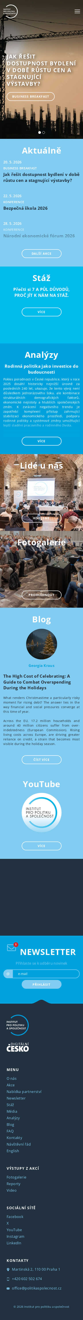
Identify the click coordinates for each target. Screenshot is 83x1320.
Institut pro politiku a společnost (46, 1307)
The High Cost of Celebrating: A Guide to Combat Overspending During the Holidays (37, 682)
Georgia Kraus (41, 665)
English (13, 1150)
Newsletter (16, 1098)
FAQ (10, 1131)
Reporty (14, 1183)
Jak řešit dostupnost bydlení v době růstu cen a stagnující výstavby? (41, 70)
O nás (12, 1078)
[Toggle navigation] (77, 11)
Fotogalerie (16, 1177)
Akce (11, 1085)
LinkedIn (14, 1243)
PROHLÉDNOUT (41, 595)
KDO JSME (41, 518)
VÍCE (41, 312)
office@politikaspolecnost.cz (34, 1288)
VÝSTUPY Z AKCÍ (23, 1168)
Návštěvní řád (19, 1144)
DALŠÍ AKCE (42, 253)
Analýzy (13, 1118)
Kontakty (14, 1137)
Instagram (16, 1236)
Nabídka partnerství (24, 1091)
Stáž (10, 1104)
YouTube (41, 784)
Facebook (15, 1216)
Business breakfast (30, 96)
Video (12, 1190)
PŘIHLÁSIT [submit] (41, 984)
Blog (41, 619)
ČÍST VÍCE (41, 760)
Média (12, 1111)
